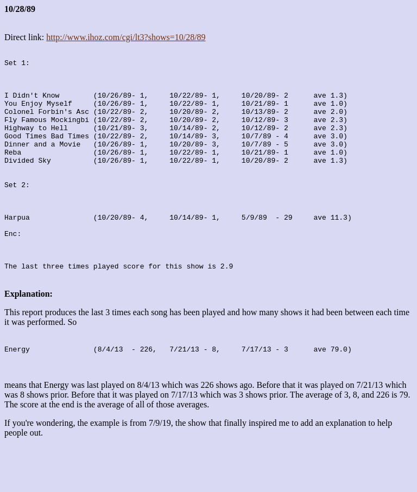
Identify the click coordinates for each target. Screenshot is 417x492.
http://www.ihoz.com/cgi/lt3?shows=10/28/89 (125, 37)
